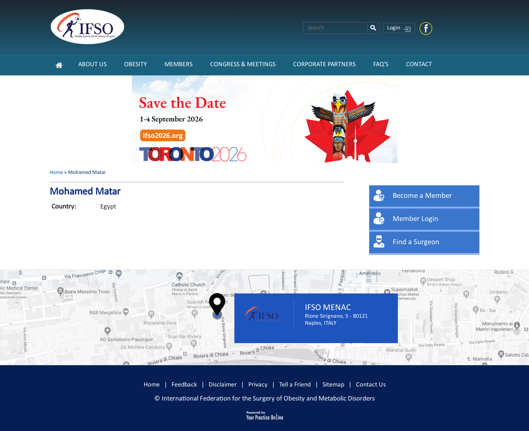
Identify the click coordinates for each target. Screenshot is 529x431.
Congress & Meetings (243, 64)
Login (393, 28)
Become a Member (422, 196)
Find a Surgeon (416, 242)
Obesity (135, 64)
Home (56, 172)
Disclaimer (223, 384)
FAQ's (380, 64)
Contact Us (371, 384)
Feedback (184, 384)
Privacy (257, 384)
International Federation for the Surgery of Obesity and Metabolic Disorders (268, 398)
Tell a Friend (295, 384)
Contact (419, 64)
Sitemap (333, 384)
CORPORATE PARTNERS (324, 64)
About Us (92, 64)
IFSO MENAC (328, 307)
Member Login (415, 219)
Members (178, 64)
